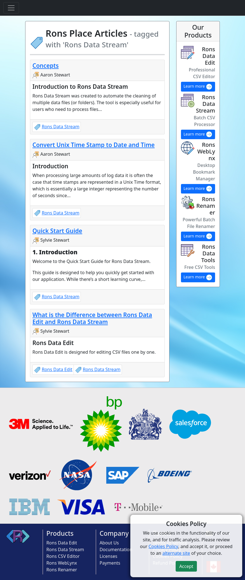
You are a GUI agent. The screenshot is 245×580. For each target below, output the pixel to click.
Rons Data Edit (57, 369)
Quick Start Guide (57, 231)
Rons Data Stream (60, 127)
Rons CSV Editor (63, 556)
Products (60, 533)
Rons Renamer (61, 570)
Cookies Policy (163, 546)
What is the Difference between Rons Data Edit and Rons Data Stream (92, 318)
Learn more (198, 86)
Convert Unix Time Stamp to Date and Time (93, 145)
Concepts (45, 65)
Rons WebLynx (61, 563)
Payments (110, 563)
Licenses (108, 556)
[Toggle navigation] (11, 7)
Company (114, 533)
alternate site (176, 553)
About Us (109, 543)
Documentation (116, 549)
